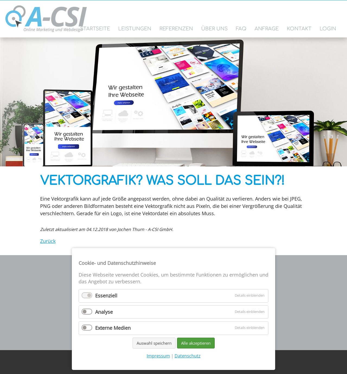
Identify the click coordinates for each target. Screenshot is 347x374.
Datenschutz (188, 356)
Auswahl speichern (154, 343)
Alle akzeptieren (196, 343)
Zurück (48, 241)
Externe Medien (113, 328)
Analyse (104, 312)
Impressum (158, 356)
